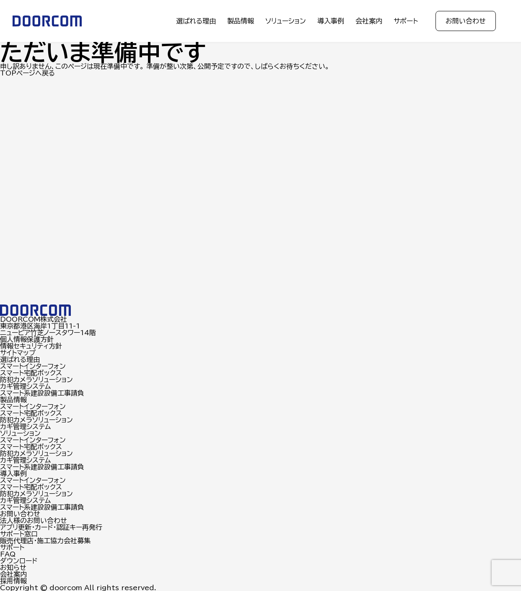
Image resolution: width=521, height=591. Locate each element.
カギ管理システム (25, 386)
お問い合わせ (466, 21)
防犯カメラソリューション (36, 379)
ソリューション (285, 21)
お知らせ (13, 567)
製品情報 (240, 21)
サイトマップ (18, 352)
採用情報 (13, 581)
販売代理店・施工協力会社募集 (45, 540)
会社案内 (368, 21)
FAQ (8, 554)
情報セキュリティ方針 (31, 346)
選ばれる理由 (196, 21)
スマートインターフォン (33, 366)
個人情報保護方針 (27, 339)
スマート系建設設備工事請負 (42, 393)
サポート (406, 21)
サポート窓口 (19, 534)
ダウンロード (18, 560)
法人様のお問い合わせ (33, 520)
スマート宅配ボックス (31, 373)
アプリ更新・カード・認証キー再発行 (51, 527)
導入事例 (330, 21)
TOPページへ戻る (27, 73)
